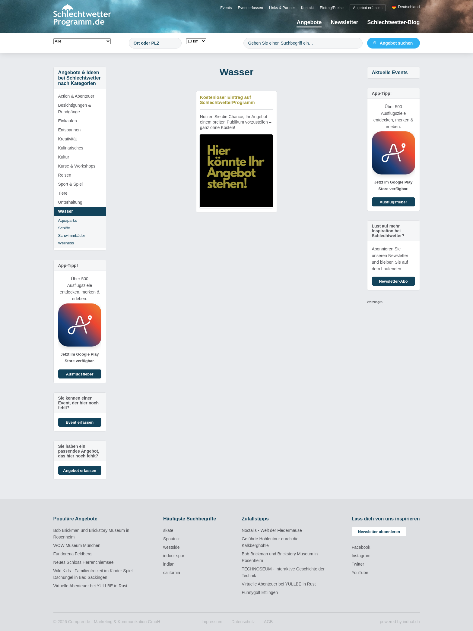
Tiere (63, 193)
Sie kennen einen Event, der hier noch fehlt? (78, 403)
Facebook (361, 547)
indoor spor (173, 555)
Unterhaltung (70, 202)
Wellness (66, 243)
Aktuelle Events (390, 72)
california (171, 572)
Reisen (64, 175)
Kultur (63, 157)
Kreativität (67, 139)
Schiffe (64, 228)
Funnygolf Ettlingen (260, 592)
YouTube (360, 572)
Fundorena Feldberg (72, 553)
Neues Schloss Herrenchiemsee (83, 562)
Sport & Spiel (70, 184)
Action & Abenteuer (76, 96)
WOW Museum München (76, 545)
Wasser (65, 211)
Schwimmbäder (71, 235)
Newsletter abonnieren (379, 531)
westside (171, 547)
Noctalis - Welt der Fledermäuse (272, 530)
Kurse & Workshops (76, 166)
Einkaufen (67, 120)
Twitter (358, 564)
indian (168, 564)
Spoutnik (171, 538)
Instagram (361, 555)
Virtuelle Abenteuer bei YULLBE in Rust (90, 585)
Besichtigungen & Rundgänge (74, 108)
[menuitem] (226, 7)
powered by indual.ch (400, 621)
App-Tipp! (68, 265)
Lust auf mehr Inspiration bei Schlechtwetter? (388, 231)
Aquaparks (67, 220)
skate (168, 530)
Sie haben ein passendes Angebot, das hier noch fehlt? (78, 451)
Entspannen (69, 129)
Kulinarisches (70, 148)
